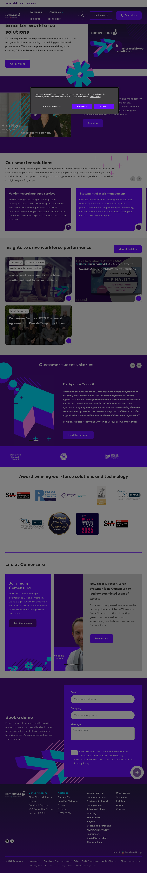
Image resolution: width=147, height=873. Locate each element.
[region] (74, 100)
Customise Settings (52, 106)
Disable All (82, 106)
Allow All (104, 106)
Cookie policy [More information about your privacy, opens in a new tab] (95, 97)
